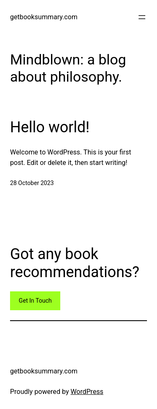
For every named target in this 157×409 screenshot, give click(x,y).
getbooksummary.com (43, 17)
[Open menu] (142, 17)
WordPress (87, 392)
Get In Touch (35, 300)
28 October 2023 (32, 183)
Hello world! (50, 127)
